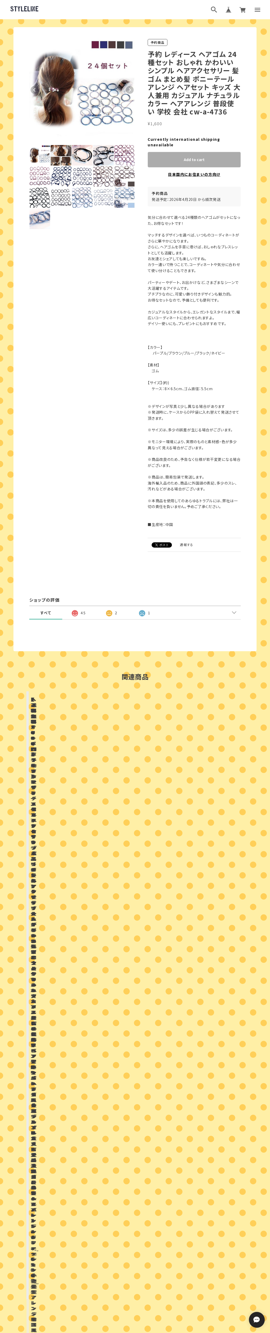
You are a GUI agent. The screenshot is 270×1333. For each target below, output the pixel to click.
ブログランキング (125, 1264)
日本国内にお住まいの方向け (194, 174)
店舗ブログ (84, 989)
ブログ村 (152, 1264)
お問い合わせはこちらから (135, 1125)
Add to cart (194, 159)
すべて (45, 612)
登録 (193, 1219)
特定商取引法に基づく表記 (154, 1290)
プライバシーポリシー (111, 1290)
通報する (187, 544)
